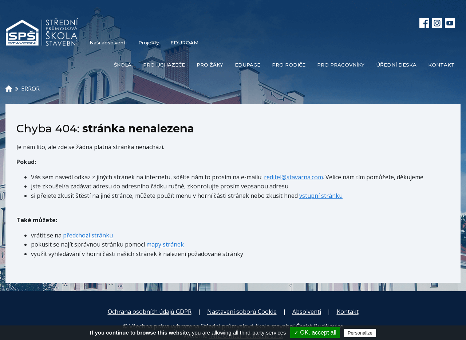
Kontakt (348, 312)
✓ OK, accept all (315, 332)
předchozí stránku (88, 235)
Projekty (148, 42)
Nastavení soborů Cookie (242, 312)
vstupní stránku (321, 196)
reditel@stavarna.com (293, 177)
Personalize (360, 333)
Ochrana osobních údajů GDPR (149, 312)
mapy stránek (165, 244)
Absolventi (306, 312)
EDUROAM (184, 42)
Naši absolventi (108, 42)
